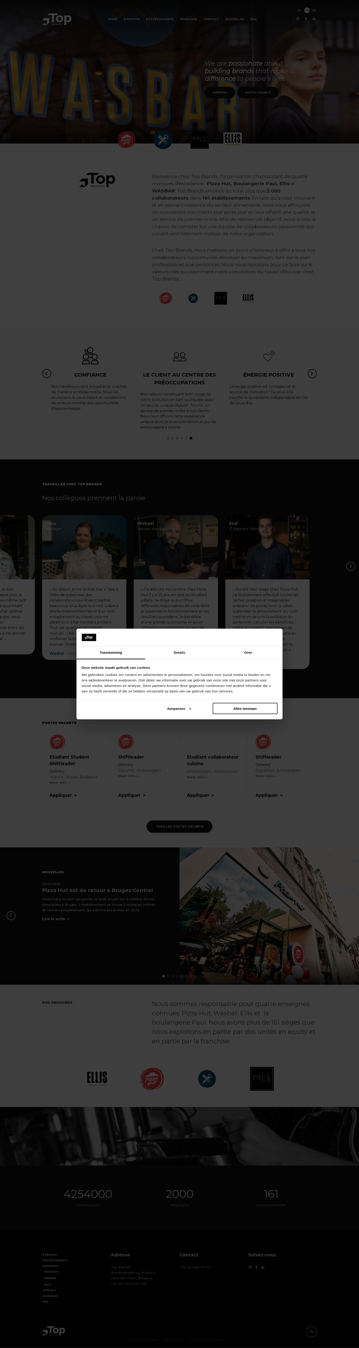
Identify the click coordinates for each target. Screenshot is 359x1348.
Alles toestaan (245, 708)
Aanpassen (179, 708)
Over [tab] (248, 652)
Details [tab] (179, 652)
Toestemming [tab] (111, 652)
